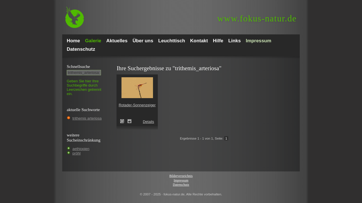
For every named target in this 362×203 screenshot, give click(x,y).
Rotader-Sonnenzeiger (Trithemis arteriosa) (124, 121)
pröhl (76, 153)
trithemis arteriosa (87, 118)
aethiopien (80, 149)
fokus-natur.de (257, 18)
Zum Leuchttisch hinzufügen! (130, 121)
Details (148, 122)
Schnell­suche (78, 66)
